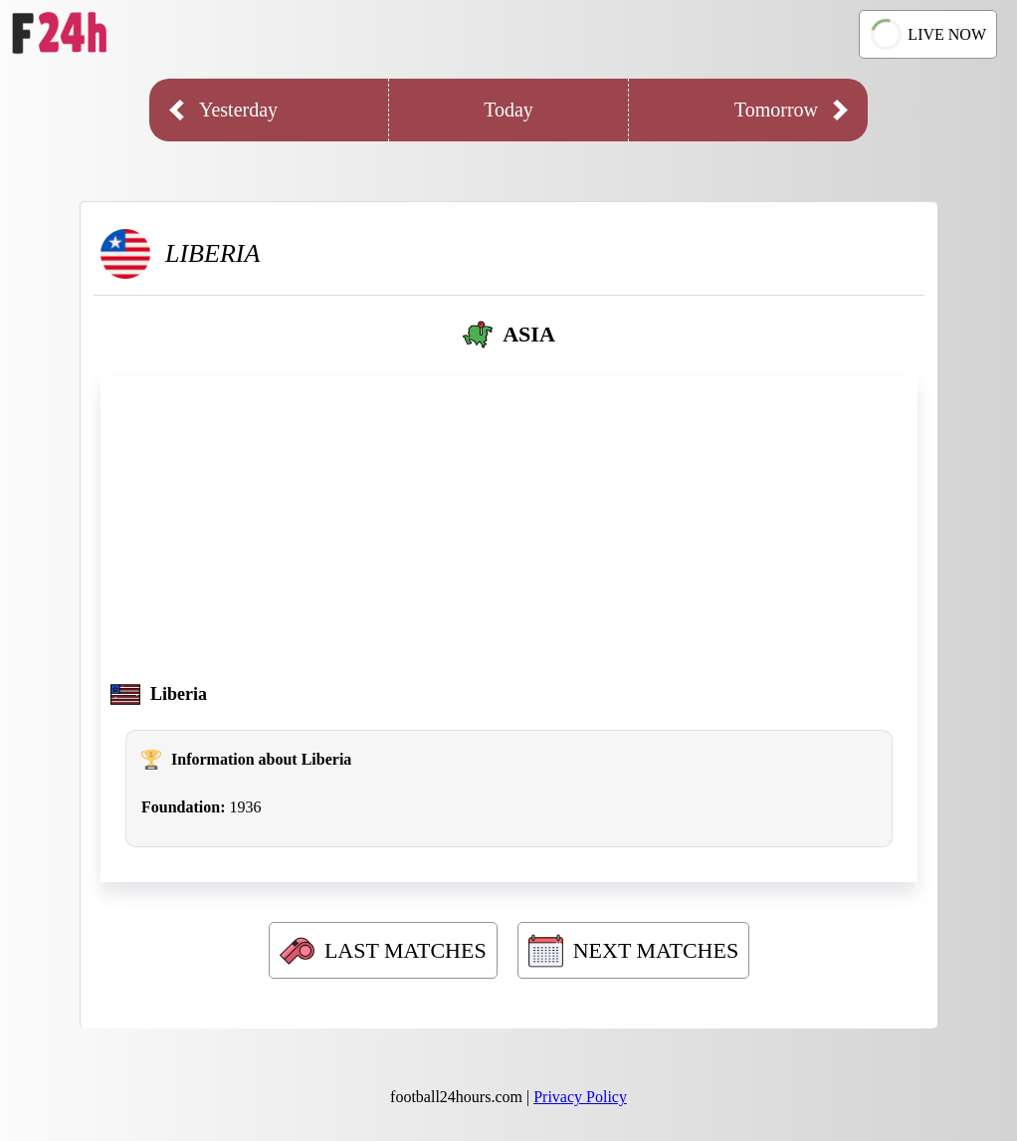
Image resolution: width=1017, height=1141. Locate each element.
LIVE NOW (925, 35)
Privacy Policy (580, 1096)
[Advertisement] (509, 534)
